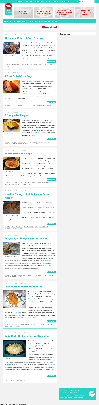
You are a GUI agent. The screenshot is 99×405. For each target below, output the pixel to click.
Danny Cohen (69, 397)
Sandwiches (51, 65)
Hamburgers (8, 143)
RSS (68, 395)
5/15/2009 (7, 283)
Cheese (22, 65)
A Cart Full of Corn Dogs (18, 76)
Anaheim (23, 34)
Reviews (7, 21)
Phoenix (20, 1)
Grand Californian (44, 142)
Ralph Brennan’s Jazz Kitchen (44, 207)
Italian (32, 379)
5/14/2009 (7, 333)
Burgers (14, 142)
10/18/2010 (8, 235)
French (35, 65)
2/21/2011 (7, 112)
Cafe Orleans (15, 65)
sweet (34, 317)
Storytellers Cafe (34, 132)
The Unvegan (8, 12)
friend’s (20, 315)
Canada (55, 1)
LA (14, 1)
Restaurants (42, 65)
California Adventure (23, 142)
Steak (15, 228)
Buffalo (36, 1)
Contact (75, 392)
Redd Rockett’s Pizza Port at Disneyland (27, 336)
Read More (51, 61)
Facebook (82, 395)
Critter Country (22, 275)
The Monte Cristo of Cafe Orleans (24, 38)
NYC (50, 1)
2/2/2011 (7, 150)
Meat (34, 105)
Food (38, 324)
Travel (7, 66)
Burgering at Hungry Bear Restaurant (26, 238)
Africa (66, 1)
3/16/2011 (7, 34)
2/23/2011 (7, 73)
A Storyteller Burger (16, 115)
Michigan (44, 1)
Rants (25, 21)
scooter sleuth (46, 45)
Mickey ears (51, 364)
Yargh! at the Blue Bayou (19, 153)
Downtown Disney (29, 227)
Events (47, 21)
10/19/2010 (8, 191)
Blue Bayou (14, 183)
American (7, 324)
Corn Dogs (14, 105)
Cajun (13, 227)
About (55, 21)
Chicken (21, 183)
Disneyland (29, 65)
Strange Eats (36, 21)
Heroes (17, 21)
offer (9, 364)
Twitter (76, 395)
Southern (23, 184)
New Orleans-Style (38, 183)
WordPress (81, 397)
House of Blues (17, 312)
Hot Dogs (29, 105)
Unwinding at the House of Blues (23, 286)
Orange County (42, 105)
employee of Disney (48, 348)
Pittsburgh (28, 1)
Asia (61, 1)
